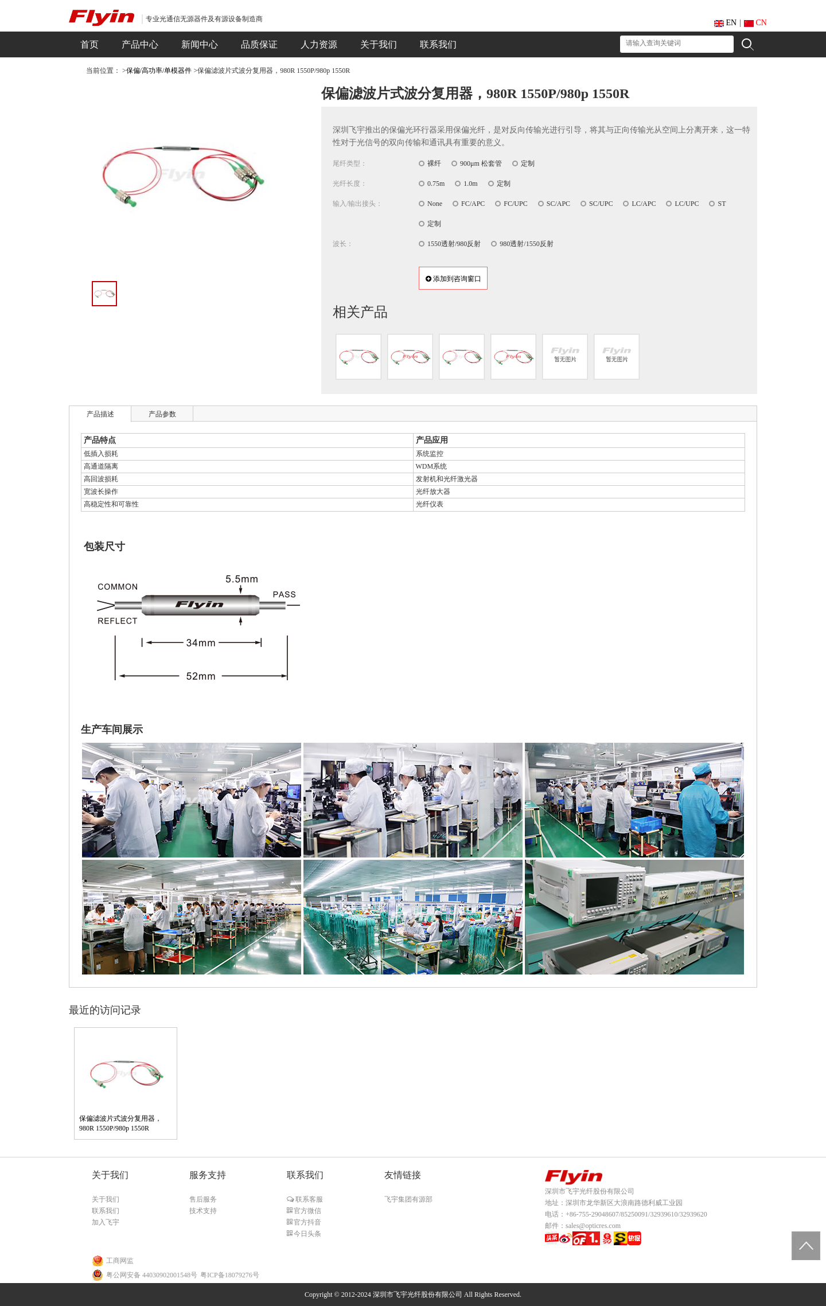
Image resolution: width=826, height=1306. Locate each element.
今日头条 (306, 1233)
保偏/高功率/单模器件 (159, 71)
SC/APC (558, 204)
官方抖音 (306, 1222)
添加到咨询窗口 (453, 279)
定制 (528, 163)
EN (725, 22)
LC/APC (644, 204)
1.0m (470, 184)
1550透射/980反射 (454, 244)
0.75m (436, 184)
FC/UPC (515, 204)
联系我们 (105, 1211)
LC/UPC (687, 204)
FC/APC (473, 204)
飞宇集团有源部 (408, 1199)
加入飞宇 (105, 1222)
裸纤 (434, 163)
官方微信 (306, 1210)
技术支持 (203, 1211)
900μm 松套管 (481, 163)
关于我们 (105, 1199)
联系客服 (308, 1199)
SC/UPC (601, 204)
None (434, 204)
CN (755, 22)
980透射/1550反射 (526, 244)
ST (722, 204)
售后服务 (203, 1199)
